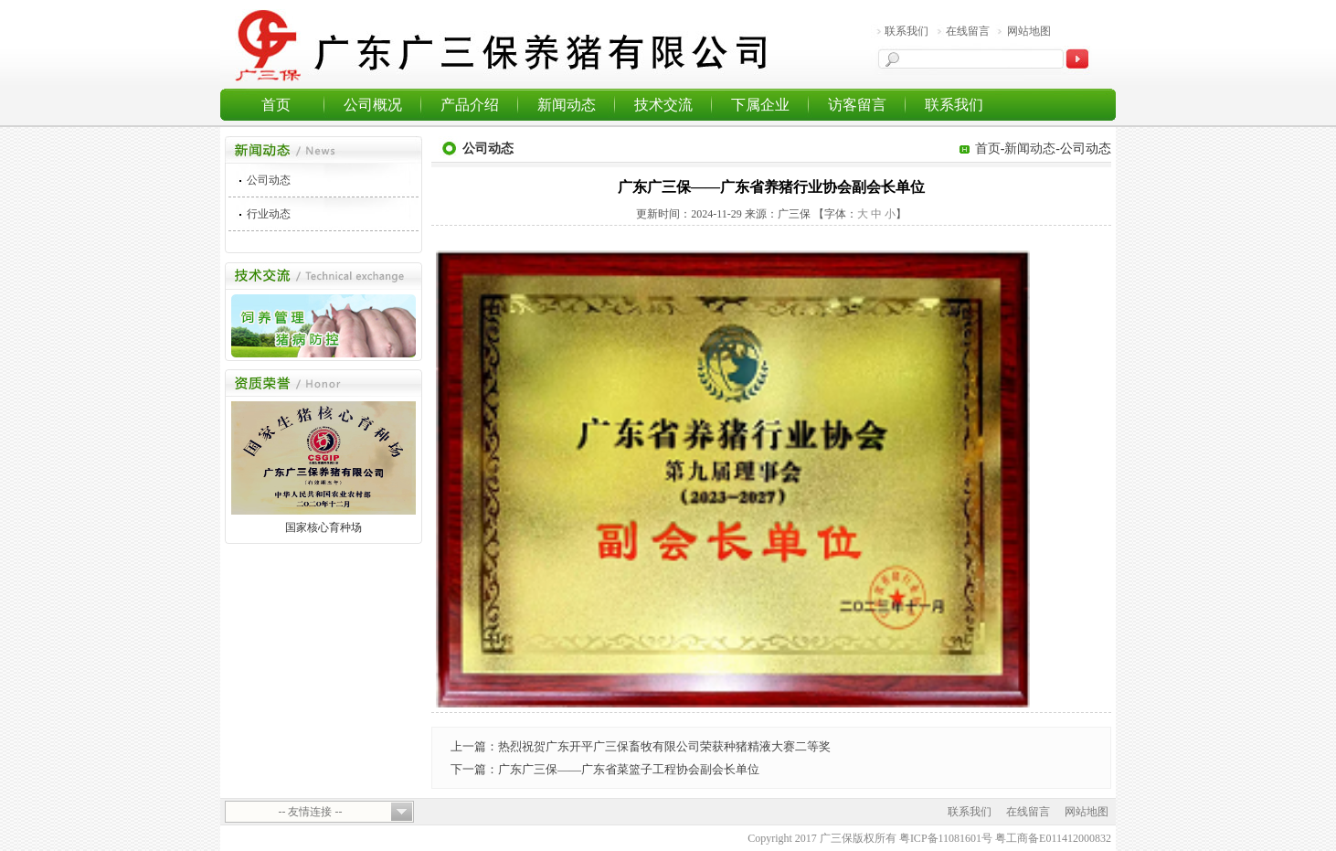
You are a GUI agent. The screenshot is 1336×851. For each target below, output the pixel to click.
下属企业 (760, 104)
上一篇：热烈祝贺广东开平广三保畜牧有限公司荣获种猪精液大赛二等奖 (641, 746)
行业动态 (269, 213)
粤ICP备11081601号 (945, 838)
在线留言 (968, 31)
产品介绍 (469, 104)
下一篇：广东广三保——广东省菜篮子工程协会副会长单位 (605, 769)
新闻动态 (566, 104)
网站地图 (1029, 31)
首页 (276, 104)
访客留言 (857, 104)
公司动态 (269, 180)
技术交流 (663, 104)
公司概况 (373, 104)
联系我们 (906, 31)
